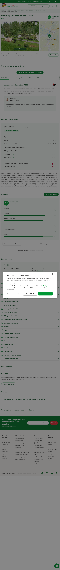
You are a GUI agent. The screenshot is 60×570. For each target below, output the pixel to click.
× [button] (54, 272)
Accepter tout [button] (45, 292)
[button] (14, 296)
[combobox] (52, 272)
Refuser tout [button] (29, 292)
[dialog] (30, 285)
